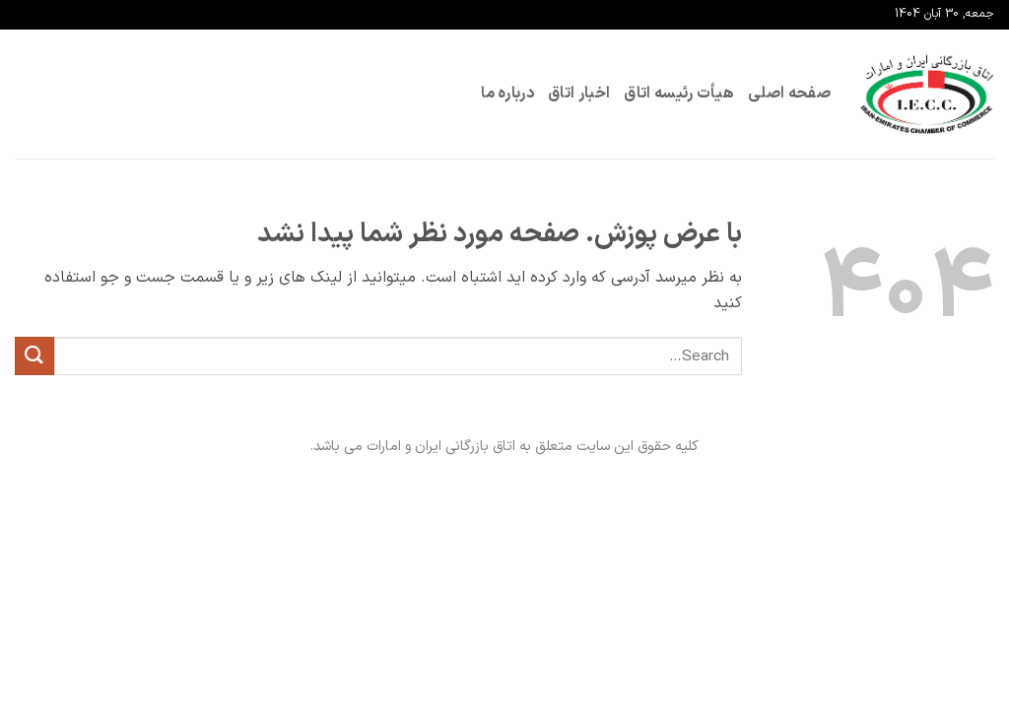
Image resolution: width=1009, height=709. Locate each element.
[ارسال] (34, 356)
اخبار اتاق (579, 93)
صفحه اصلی (789, 93)
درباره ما (507, 93)
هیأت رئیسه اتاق (679, 93)
